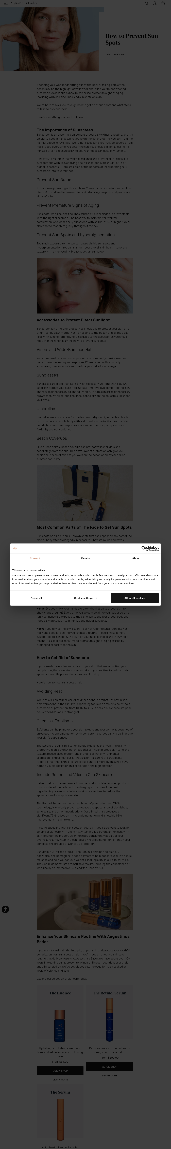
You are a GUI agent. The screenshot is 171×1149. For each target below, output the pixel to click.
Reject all (36, 598)
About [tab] (136, 558)
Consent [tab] (35, 558)
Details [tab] (85, 558)
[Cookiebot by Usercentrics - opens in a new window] (144, 548)
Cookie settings (85, 598)
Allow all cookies (134, 598)
